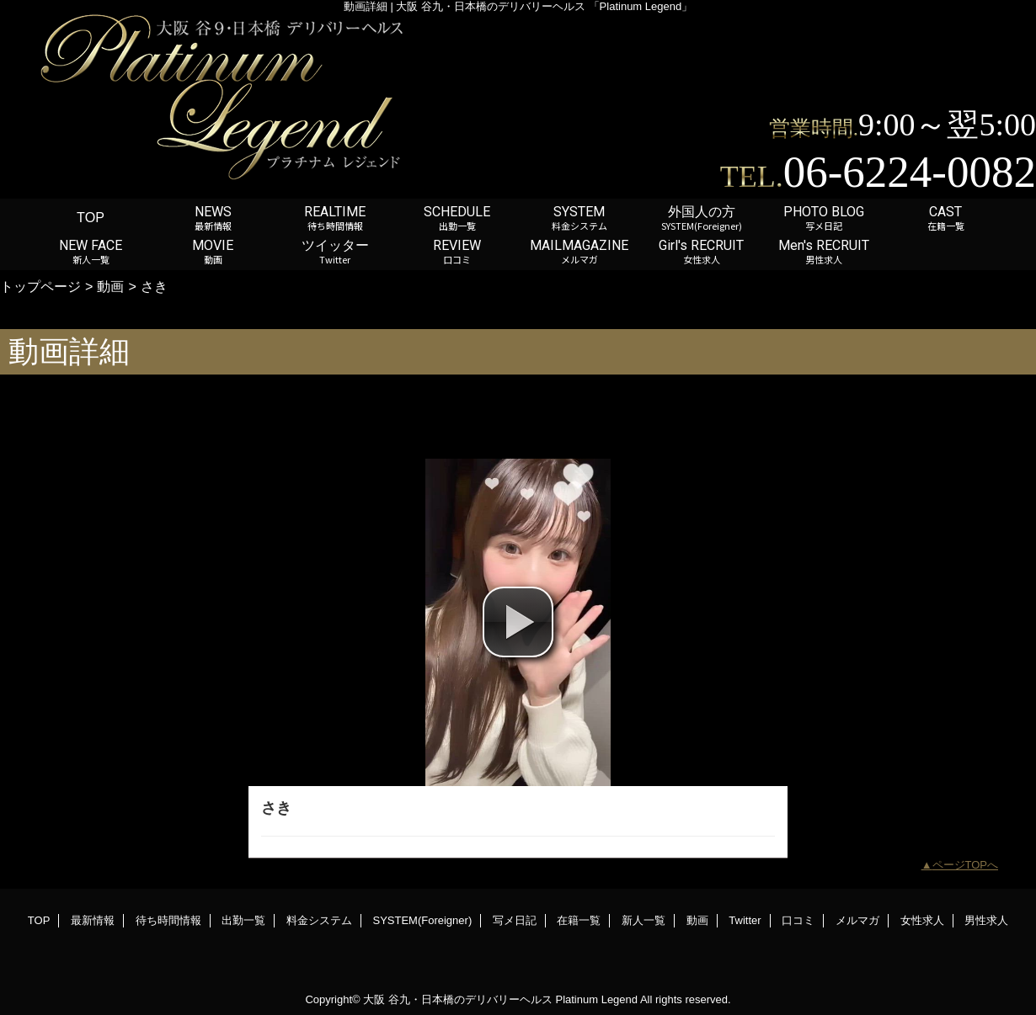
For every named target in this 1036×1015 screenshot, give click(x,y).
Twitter (745, 920)
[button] (518, 622)
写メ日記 (515, 920)
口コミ (798, 920)
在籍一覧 (579, 920)
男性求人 (986, 920)
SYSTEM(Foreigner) (422, 920)
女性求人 (922, 920)
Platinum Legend (596, 999)
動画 (110, 286)
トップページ (40, 286)
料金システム (319, 920)
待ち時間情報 (168, 920)
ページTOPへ (965, 864)
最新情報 (93, 920)
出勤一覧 (243, 920)
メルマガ (857, 920)
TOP (90, 217)
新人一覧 (643, 920)
